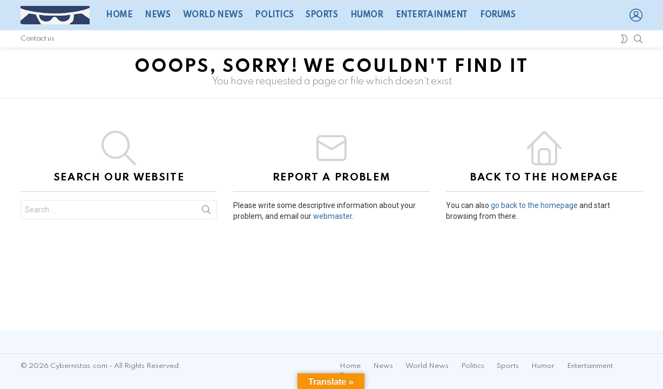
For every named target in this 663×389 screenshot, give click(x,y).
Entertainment (432, 15)
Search (206, 212)
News (157, 15)
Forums (497, 15)
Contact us (37, 38)
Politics (274, 15)
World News (213, 15)
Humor (366, 15)
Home (119, 15)
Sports (321, 15)
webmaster (332, 216)
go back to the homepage (534, 205)
